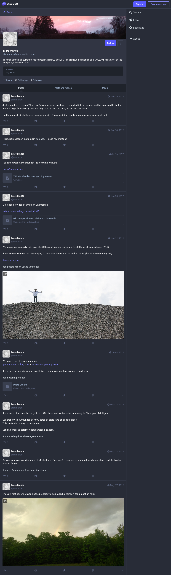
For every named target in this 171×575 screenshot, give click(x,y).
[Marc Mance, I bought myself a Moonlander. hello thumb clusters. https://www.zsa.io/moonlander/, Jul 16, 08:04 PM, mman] (63, 170)
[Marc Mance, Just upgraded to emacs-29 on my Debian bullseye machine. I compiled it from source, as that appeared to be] (63, 109)
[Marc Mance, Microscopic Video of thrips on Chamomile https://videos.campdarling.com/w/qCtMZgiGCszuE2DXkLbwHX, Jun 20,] (63, 213)
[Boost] (35, 121)
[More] (122, 121)
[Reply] (6, 121)
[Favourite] (64, 121)
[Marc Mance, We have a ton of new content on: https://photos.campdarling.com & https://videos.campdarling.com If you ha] (63, 374)
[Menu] (120, 43)
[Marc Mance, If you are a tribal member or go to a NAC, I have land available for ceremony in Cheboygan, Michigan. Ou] (63, 423)
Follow (110, 43)
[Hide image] (5, 274)
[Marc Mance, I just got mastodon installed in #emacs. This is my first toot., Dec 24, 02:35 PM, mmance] (63, 137)
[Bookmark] (93, 121)
